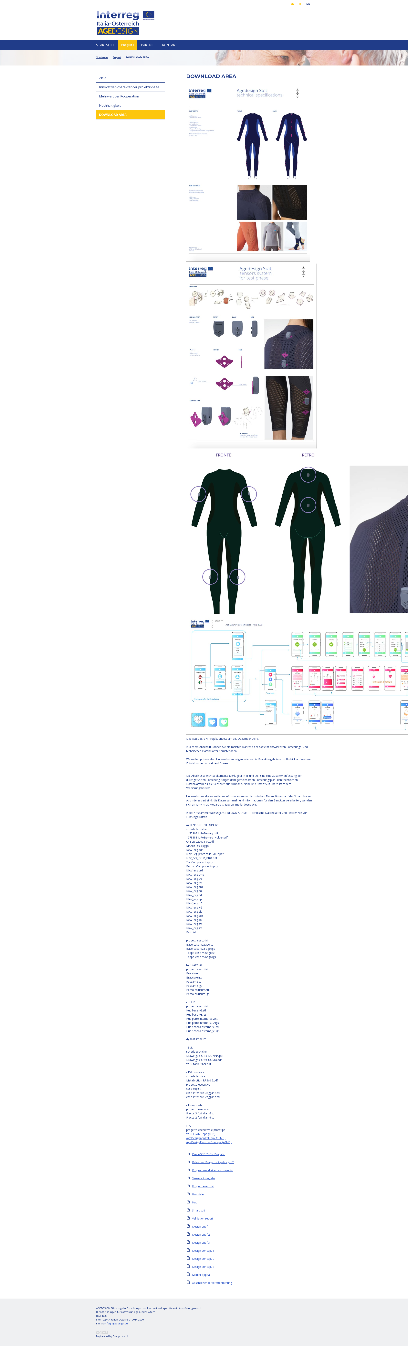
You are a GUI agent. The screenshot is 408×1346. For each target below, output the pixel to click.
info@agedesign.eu (116, 1323)
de (308, 3)
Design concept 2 (203, 1259)
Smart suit (198, 1210)
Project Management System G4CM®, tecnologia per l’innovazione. (102, 1332)
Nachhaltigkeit (110, 105)
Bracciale (198, 1194)
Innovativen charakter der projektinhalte (129, 87)
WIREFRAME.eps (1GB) (200, 1134)
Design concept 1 (203, 1250)
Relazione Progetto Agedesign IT (213, 1162)
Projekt (127, 45)
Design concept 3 (203, 1267)
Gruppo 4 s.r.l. (121, 1336)
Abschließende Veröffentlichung (212, 1283)
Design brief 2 (201, 1234)
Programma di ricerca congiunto (212, 1170)
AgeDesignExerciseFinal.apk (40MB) (209, 1142)
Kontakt (169, 45)
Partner (148, 45)
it (300, 3)
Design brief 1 (201, 1226)
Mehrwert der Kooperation (119, 96)
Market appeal (201, 1275)
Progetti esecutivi (203, 1186)
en (292, 3)
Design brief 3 (201, 1242)
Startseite (105, 45)
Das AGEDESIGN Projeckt (208, 1154)
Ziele (102, 78)
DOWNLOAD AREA (113, 115)
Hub (194, 1202)
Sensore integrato (203, 1178)
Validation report (202, 1218)
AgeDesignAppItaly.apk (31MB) (205, 1138)
